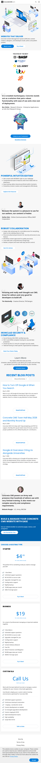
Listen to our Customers (20, 136)
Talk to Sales (20, 726)
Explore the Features (9, 192)
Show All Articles (20, 379)
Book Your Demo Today (10, 351)
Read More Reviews (20, 140)
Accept (34, 761)
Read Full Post (20, 410)
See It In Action (8, 248)
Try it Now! (20, 46)
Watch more (7, 46)
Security (20, 739)
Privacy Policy (20, 745)
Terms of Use (20, 742)
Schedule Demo (20, 368)
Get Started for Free (9, 532)
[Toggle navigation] (39, 2)
